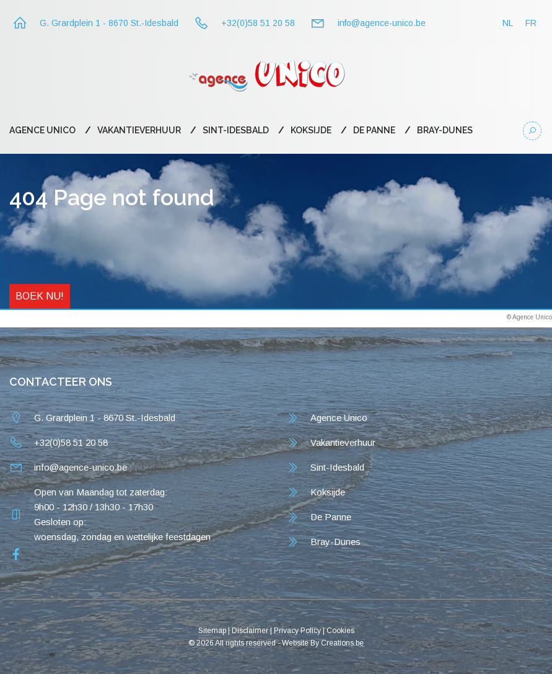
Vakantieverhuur (139, 130)
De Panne (374, 130)
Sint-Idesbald (236, 130)
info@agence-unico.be (382, 23)
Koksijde (311, 130)
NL (507, 23)
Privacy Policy (297, 630)
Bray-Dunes (445, 130)
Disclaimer (250, 630)
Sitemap (212, 630)
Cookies (340, 630)
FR (531, 23)
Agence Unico (42, 130)
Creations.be (342, 643)
